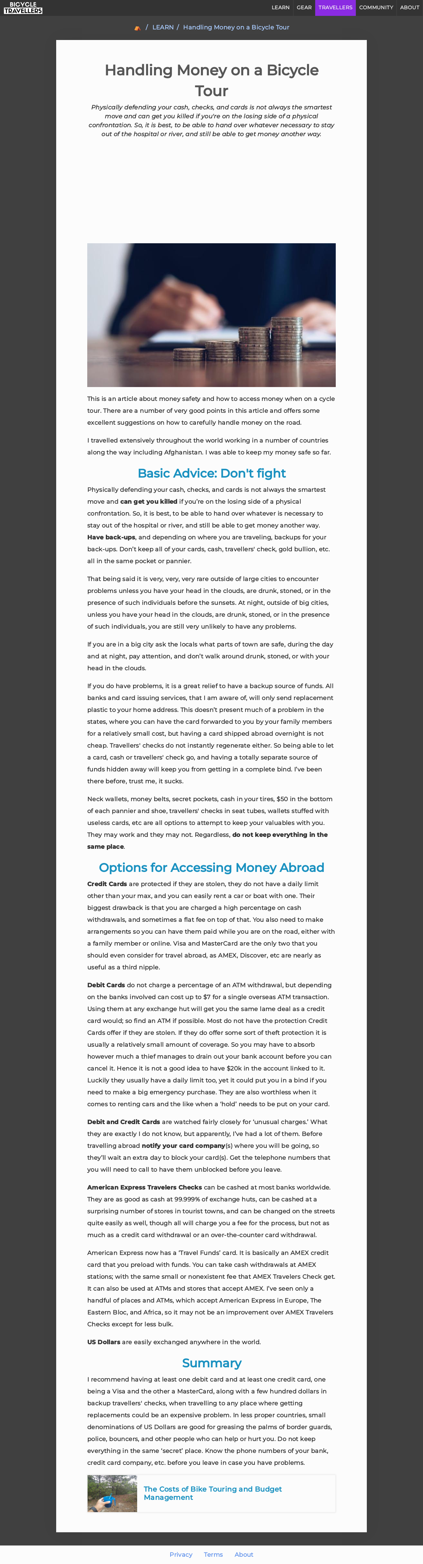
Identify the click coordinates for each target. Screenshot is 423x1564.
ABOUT (409, 7)
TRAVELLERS (335, 7)
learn (163, 27)
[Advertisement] (211, 191)
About (244, 1554)
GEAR (304, 7)
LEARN (281, 7)
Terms (213, 1554)
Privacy (181, 1554)
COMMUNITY (376, 7)
